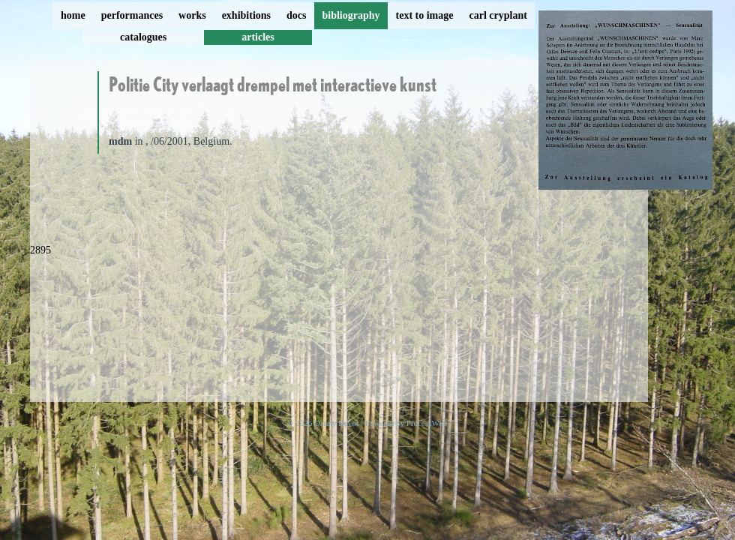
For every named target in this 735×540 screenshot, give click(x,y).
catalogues (143, 37)
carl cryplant (497, 15)
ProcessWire (427, 423)
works (192, 15)
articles (258, 37)
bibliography (351, 15)
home (73, 15)
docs (296, 15)
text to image (425, 15)
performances (132, 15)
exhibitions (246, 15)
